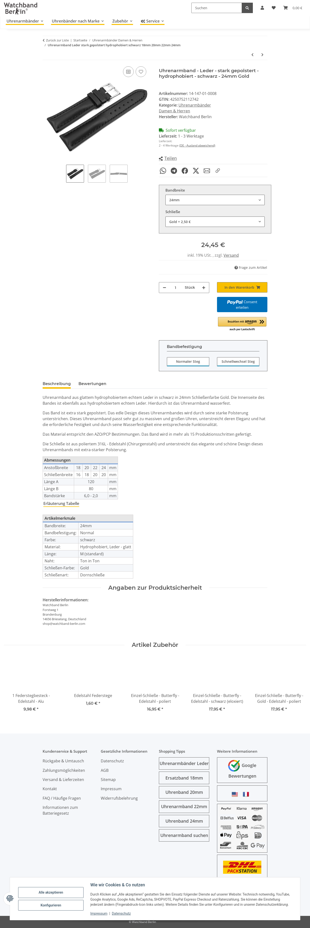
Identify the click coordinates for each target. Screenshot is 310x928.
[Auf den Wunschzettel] (141, 71)
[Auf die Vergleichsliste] (128, 71)
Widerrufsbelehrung (119, 798)
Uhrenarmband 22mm (184, 806)
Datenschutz (121, 913)
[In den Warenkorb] (242, 287)
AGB (104, 770)
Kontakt (50, 788)
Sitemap (108, 779)
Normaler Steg (188, 361)
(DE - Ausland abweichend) (197, 145)
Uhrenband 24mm (184, 821)
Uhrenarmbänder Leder (184, 763)
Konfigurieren (51, 905)
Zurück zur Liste (57, 40)
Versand (231, 255)
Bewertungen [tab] (92, 383)
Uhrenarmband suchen (184, 835)
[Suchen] (216, 8)
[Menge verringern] (164, 287)
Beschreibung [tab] (57, 383)
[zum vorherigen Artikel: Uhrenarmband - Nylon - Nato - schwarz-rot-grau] (252, 54)
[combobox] (215, 200)
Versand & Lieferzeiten (63, 779)
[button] (168, 158)
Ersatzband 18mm (184, 778)
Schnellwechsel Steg (238, 361)
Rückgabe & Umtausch (63, 761)
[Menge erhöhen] (203, 287)
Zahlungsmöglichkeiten (64, 770)
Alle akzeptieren (51, 892)
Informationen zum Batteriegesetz (60, 810)
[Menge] (175, 287)
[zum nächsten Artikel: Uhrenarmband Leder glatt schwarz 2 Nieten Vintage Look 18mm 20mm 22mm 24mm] (262, 54)
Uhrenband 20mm (184, 792)
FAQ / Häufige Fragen (62, 798)
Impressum (99, 913)
